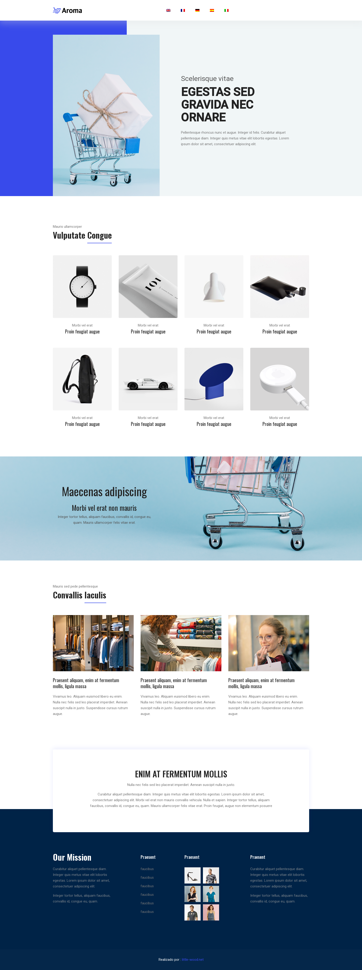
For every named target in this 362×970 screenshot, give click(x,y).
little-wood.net (193, 960)
